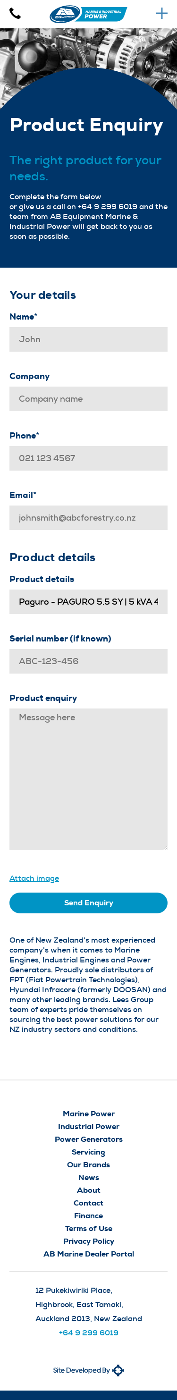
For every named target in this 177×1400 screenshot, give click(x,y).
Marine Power (89, 1114)
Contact (88, 1203)
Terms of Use (88, 1228)
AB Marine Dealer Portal (88, 1254)
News (88, 1177)
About (89, 1190)
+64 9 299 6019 (88, 1333)
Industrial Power (88, 1126)
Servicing (88, 1152)
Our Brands (88, 1165)
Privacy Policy (88, 1241)
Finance (88, 1216)
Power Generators (89, 1139)
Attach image (34, 878)
